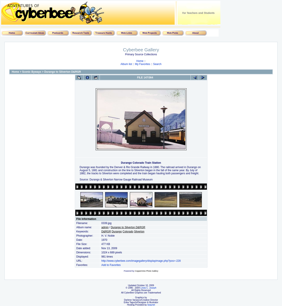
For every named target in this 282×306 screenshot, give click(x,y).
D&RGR (106, 231)
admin (105, 227)
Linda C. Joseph (148, 288)
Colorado (128, 231)
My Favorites (142, 64)
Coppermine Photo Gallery (146, 271)
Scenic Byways (31, 71)
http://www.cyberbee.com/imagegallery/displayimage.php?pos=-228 (141, 260)
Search (157, 64)
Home (139, 61)
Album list (126, 64)
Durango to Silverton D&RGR (62, 71)
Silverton (139, 231)
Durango (117, 231)
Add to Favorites (111, 265)
